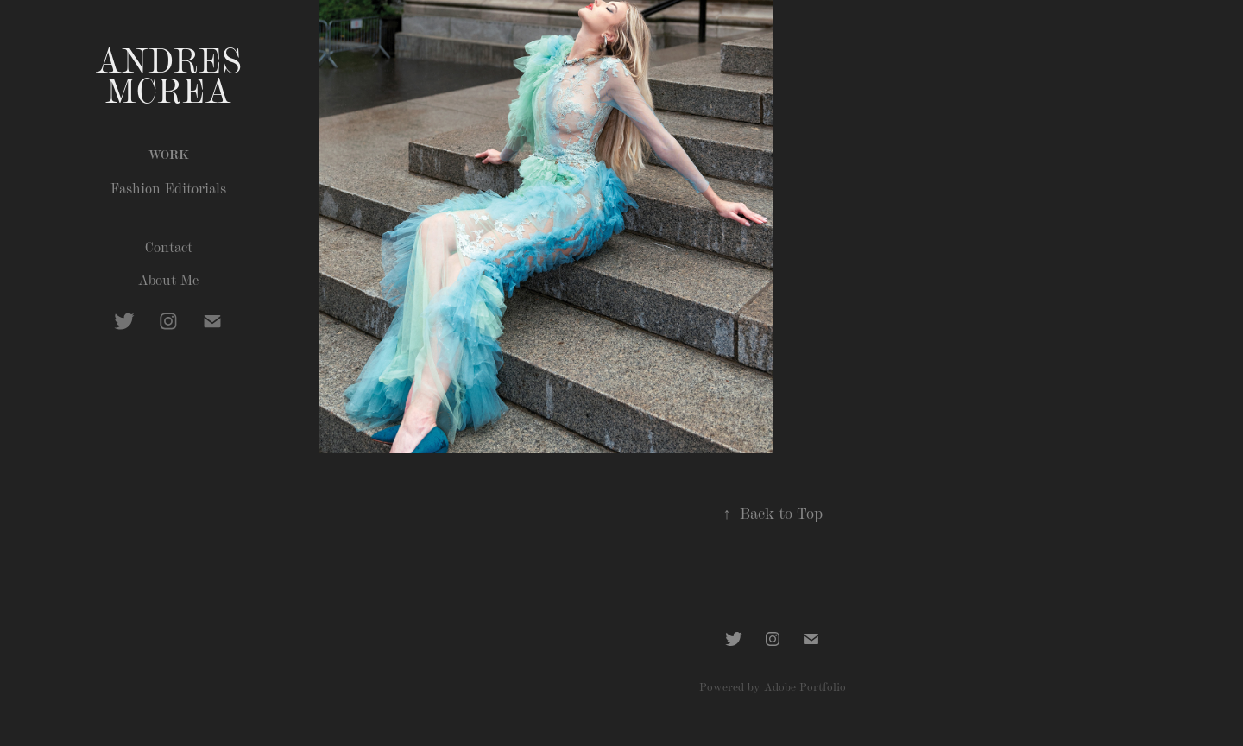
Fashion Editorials (168, 188)
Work (168, 153)
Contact (168, 246)
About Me (168, 279)
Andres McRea (174, 73)
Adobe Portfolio (805, 686)
